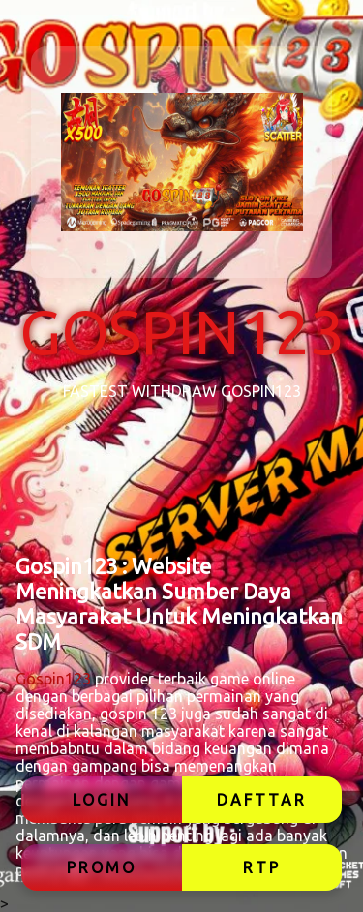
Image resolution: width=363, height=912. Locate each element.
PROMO (101, 867)
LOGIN (102, 799)
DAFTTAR (262, 799)
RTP (262, 867)
